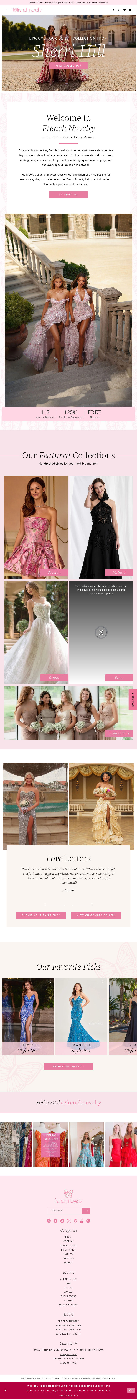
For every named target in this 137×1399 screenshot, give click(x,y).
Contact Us (69, 194)
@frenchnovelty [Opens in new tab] (81, 1102)
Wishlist (68, 1301)
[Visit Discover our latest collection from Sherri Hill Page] (69, 53)
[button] (7, 10)
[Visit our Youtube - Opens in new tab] (82, 1221)
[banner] (27, 10)
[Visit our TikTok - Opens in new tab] (62, 1221)
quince (68, 1263)
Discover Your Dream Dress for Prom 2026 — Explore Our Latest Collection (68, 2)
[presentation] (28, 1016)
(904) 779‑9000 (68, 1355)
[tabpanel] (69, 53)
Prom (68, 1237)
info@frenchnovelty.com (68, 1359)
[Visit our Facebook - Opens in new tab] (55, 1221)
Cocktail (68, 1241)
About (68, 1288)
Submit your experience (41, 915)
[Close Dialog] (5, 1390)
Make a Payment (68, 1305)
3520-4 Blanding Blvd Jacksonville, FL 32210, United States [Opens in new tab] (68, 1350)
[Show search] (119, 10)
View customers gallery (96, 915)
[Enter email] (68, 1211)
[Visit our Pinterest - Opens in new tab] (88, 1221)
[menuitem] (7, 10)
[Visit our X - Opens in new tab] (69, 1221)
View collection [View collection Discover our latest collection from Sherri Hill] (69, 65)
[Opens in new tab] (50, 1144)
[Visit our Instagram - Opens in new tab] (49, 1221)
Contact (68, 1292)
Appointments (68, 1279)
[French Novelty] (68, 1197)
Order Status (68, 1296)
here (75, 1394)
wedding (68, 1258)
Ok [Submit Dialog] (131, 1390)
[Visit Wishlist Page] (124, 10)
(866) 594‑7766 (68, 1363)
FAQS (68, 1283)
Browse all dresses (68, 1066)
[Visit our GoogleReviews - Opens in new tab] (75, 1221)
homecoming (68, 1246)
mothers (68, 1254)
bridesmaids (68, 1250)
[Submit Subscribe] (86, 1211)
